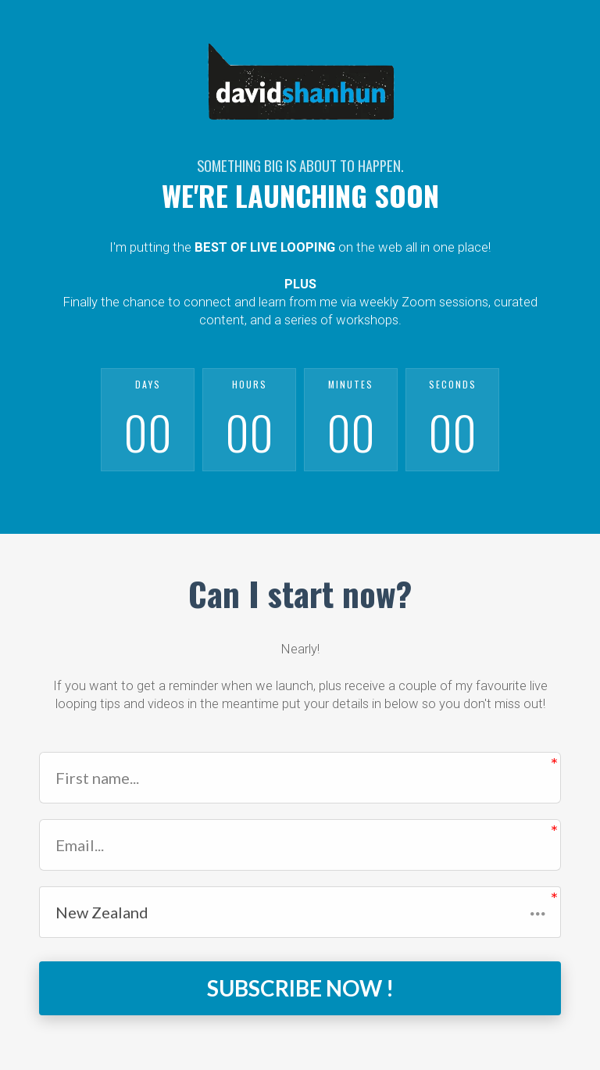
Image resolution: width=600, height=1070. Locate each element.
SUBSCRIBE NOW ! (300, 988)
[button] (300, 912)
